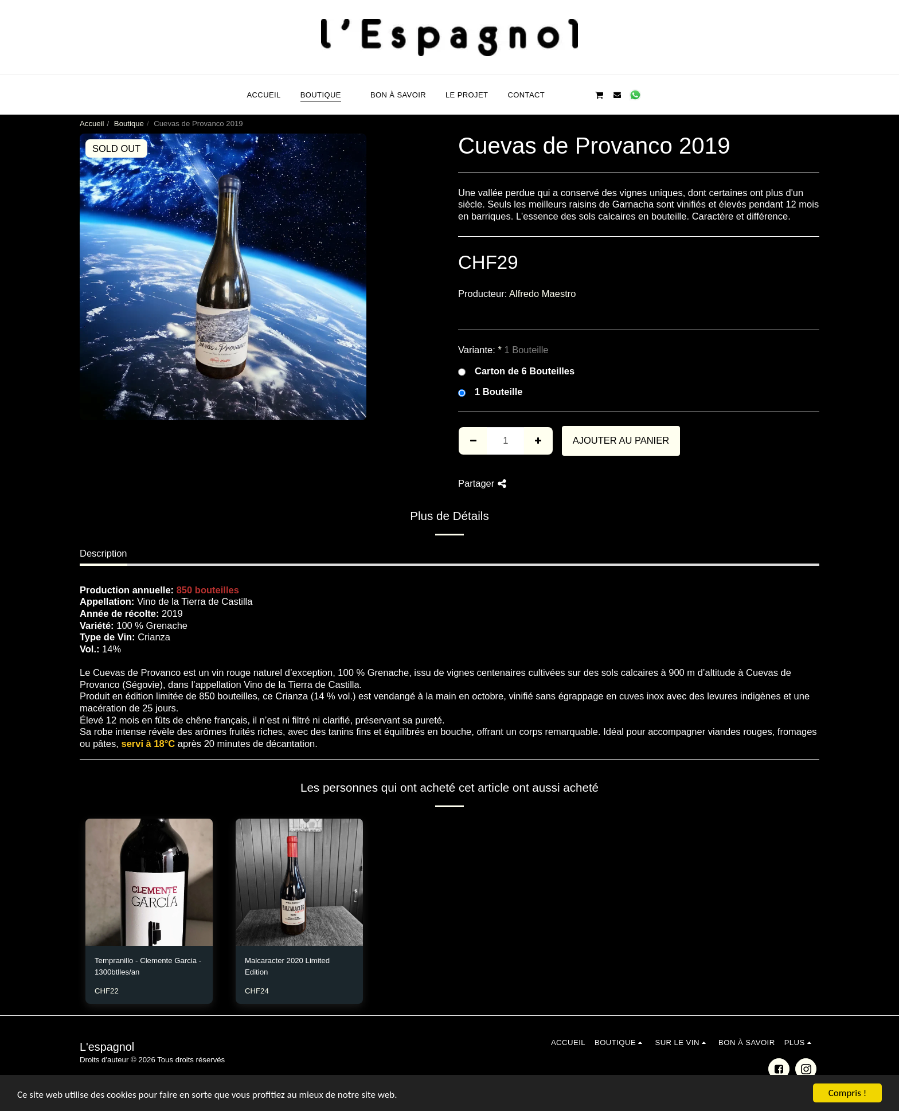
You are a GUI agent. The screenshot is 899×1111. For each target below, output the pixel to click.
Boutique (129, 123)
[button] (563, 95)
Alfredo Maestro (542, 293)
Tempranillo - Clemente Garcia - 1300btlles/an (148, 966)
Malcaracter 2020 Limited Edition (287, 966)
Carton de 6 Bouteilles (516, 371)
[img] (149, 882)
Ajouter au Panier (621, 440)
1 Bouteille (490, 392)
